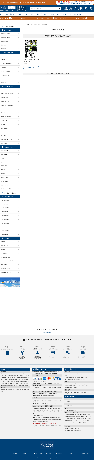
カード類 (3, 124)
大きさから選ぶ (4, 41)
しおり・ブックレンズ (6, 116)
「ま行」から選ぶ (5, 223)
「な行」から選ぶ (5, 215)
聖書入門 (84, 18)
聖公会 (77, 18)
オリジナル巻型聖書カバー (7, 56)
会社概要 (3, 241)
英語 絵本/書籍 (4, 177)
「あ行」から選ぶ (5, 200)
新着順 (69, 35)
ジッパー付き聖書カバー (6, 71)
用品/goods (4, 143)
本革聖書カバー (4, 59)
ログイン (6, 453)
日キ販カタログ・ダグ (6, 268)
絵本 (56, 18)
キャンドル (3, 89)
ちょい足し (70, 18)
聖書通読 (3, 173)
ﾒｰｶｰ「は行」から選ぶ (33, 24)
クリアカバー (4, 79)
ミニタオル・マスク (5, 109)
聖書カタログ (4, 264)
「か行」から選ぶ (5, 204)
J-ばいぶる (23, 18)
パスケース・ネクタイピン (7, 105)
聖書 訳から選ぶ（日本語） (7, 14)
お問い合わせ (85, 453)
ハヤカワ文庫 (43, 24)
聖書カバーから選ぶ (42, 14)
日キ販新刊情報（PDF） (6, 272)
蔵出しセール (63, 18)
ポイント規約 (4, 253)
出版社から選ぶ (78, 14)
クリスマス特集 (4, 181)
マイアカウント (26, 453)
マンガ (2, 158)
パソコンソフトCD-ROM (6, 139)
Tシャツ (3, 112)
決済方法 (48, 453)
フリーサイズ (4, 67)
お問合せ (3, 249)
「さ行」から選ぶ (5, 207)
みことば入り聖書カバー (6, 63)
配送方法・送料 (38, 453)
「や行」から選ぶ (5, 227)
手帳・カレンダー (5, 185)
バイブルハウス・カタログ (7, 261)
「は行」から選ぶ (5, 219)
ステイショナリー (5, 128)
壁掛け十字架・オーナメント (7, 93)
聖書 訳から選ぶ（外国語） (26, 14)
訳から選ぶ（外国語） (6, 37)
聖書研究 (3, 169)
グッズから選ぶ (55, 14)
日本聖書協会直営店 (5, 257)
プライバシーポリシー (72, 453)
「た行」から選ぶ (5, 211)
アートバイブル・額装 (6, 188)
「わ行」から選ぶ (5, 234)
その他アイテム (67, 14)
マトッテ (17, 18)
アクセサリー (31, 18)
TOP (24, 24)
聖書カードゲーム (5, 101)
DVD (2, 132)
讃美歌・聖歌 (4, 165)
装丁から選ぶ (4, 45)
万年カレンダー (4, 97)
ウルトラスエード (5, 75)
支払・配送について (5, 245)
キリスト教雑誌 (40, 18)
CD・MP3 (3, 135)
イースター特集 (4, 150)
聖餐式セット (50, 18)
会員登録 (15, 453)
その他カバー (4, 82)
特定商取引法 (58, 453)
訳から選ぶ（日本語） (6, 33)
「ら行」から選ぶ (5, 230)
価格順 (64, 35)
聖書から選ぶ (4, 48)
